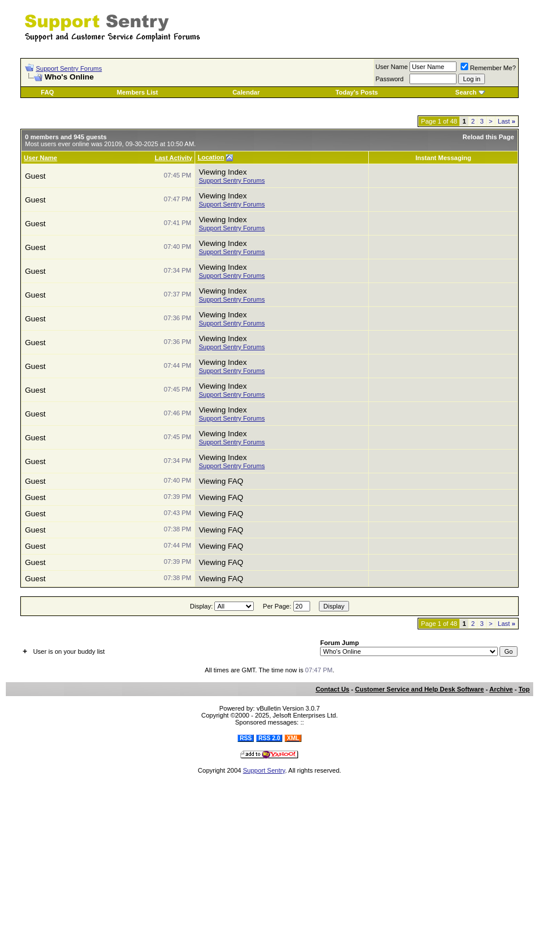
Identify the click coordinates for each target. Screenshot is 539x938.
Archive (501, 689)
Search (466, 92)
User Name (40, 157)
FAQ (47, 92)
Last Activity (173, 157)
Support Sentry (264, 770)
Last (506, 121)
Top (524, 689)
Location (210, 157)
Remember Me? (488, 67)
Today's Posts (356, 92)
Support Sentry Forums (69, 68)
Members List (137, 92)
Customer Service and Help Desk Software (419, 689)
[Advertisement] (388, 22)
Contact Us (332, 689)
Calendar (246, 92)
